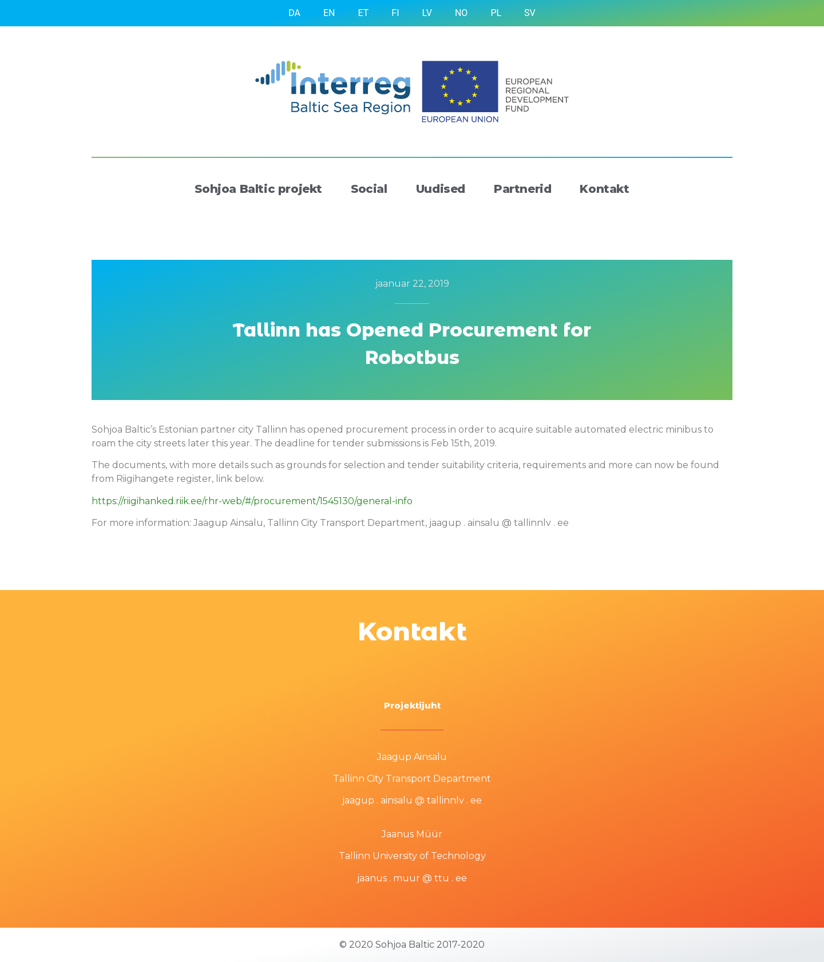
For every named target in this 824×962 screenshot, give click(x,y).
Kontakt (604, 189)
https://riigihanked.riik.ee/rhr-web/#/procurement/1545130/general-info (252, 501)
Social (369, 189)
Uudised (440, 189)
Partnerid (522, 189)
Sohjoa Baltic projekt (258, 189)
